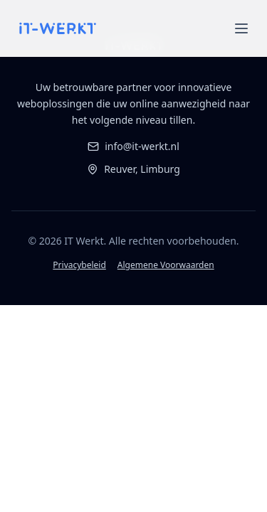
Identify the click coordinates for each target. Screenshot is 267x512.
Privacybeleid (79, 265)
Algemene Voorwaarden (165, 265)
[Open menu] (241, 28)
